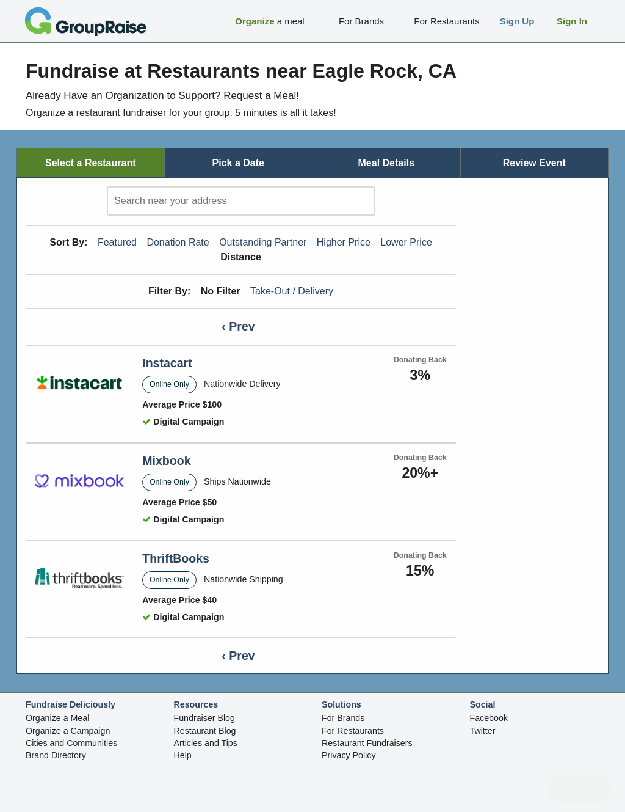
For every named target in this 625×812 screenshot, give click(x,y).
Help (183, 755)
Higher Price (343, 242)
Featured (117, 242)
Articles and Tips (205, 743)
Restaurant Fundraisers (367, 743)
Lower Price (406, 242)
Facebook (489, 718)
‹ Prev (238, 326)
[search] (241, 201)
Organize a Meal (57, 718)
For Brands (343, 718)
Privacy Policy (349, 755)
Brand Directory (56, 755)
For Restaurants (353, 731)
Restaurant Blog (205, 731)
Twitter (483, 731)
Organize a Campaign (68, 731)
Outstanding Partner (262, 242)
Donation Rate (177, 242)
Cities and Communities (71, 743)
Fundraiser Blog (204, 718)
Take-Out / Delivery (291, 291)
